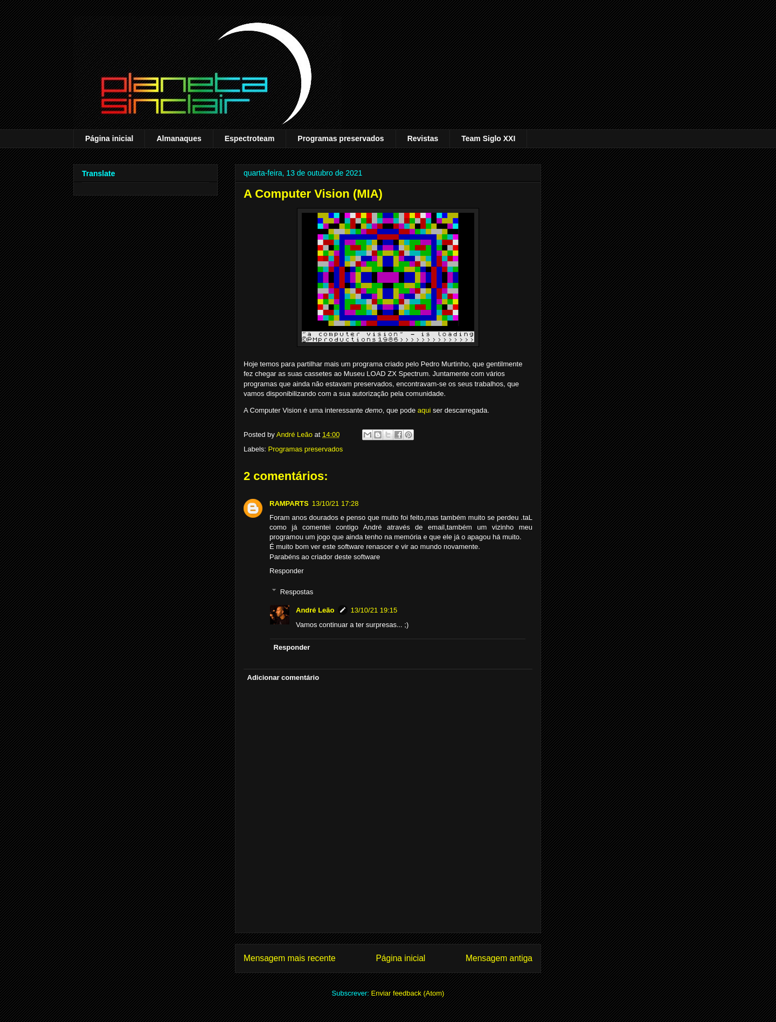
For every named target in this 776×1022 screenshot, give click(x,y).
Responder (286, 571)
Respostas (296, 591)
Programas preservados (340, 138)
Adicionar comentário (283, 677)
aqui (424, 410)
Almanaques (178, 138)
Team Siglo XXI (488, 138)
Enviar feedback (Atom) (408, 993)
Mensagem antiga (499, 958)
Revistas (423, 138)
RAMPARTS (289, 503)
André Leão (315, 610)
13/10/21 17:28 (335, 503)
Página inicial (109, 138)
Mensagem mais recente (290, 958)
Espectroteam (250, 138)
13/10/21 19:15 (374, 610)
